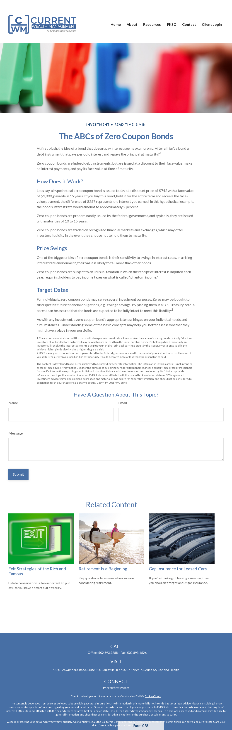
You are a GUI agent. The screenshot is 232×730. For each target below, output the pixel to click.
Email (122, 403)
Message (15, 433)
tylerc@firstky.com (116, 688)
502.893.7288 (108, 652)
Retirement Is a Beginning (103, 568)
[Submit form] (18, 474)
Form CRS (141, 725)
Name (13, 403)
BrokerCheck (153, 696)
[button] (116, 13)
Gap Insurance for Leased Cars (178, 568)
